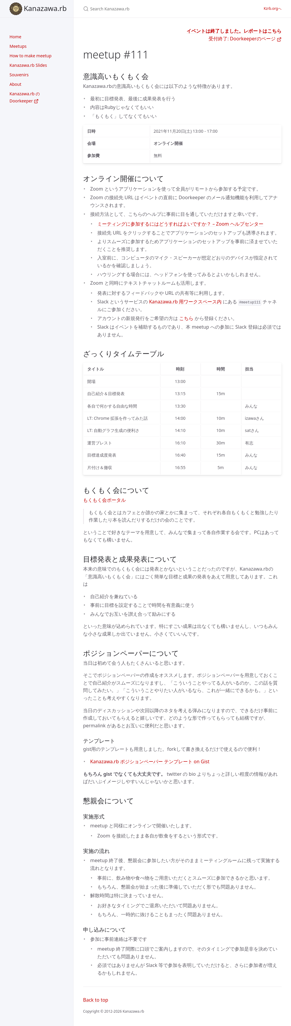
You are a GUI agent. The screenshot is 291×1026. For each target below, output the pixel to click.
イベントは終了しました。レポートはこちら (234, 31)
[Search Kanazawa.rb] (153, 9)
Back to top (95, 1000)
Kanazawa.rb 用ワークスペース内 (185, 301)
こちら (186, 318)
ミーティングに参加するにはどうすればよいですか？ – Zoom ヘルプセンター (180, 224)
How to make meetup (30, 55)
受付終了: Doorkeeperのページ (245, 38)
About (15, 84)
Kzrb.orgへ (273, 8)
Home (15, 36)
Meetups (18, 46)
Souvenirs (19, 74)
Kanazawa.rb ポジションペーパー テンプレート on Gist (149, 761)
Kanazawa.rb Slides (28, 65)
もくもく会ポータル (104, 500)
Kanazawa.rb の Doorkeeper (24, 97)
